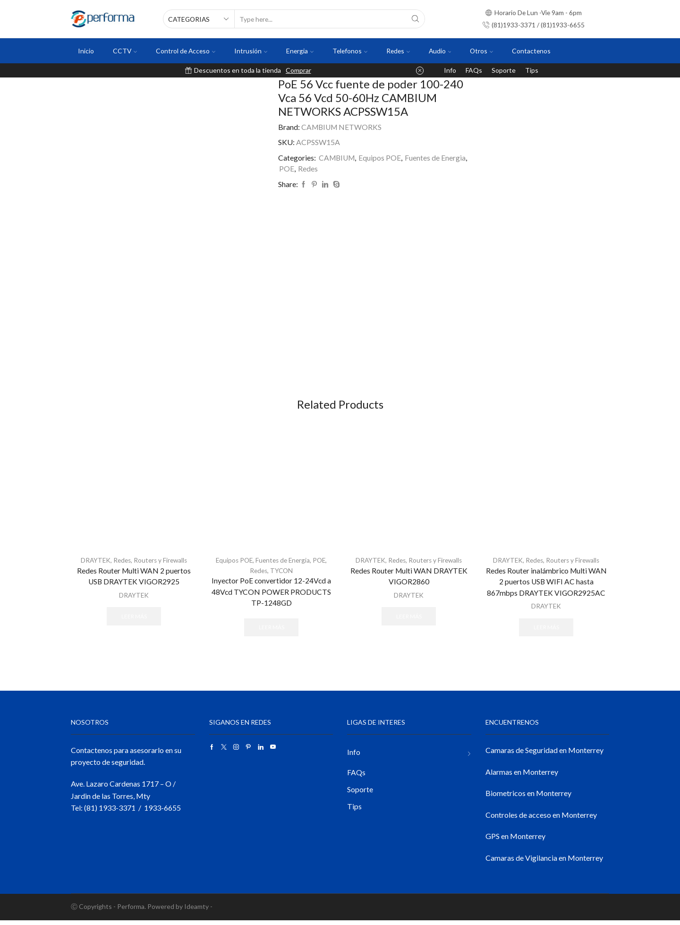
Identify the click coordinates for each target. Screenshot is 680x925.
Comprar (298, 70)
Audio (440, 51)
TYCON (282, 574)
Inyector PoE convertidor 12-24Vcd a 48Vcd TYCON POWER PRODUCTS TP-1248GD (271, 596)
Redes (398, 51)
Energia (300, 51)
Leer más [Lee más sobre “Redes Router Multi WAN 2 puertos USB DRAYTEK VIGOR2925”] (134, 620)
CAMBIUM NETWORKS (342, 126)
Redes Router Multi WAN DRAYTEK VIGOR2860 (409, 580)
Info (450, 70)
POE (286, 168)
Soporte (504, 70)
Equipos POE (381, 157)
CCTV (125, 51)
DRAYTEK (93, 564)
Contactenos (531, 51)
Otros (481, 51)
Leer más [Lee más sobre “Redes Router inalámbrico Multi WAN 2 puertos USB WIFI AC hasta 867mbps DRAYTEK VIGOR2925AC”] (546, 631)
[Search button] (416, 19)
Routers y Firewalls (161, 564)
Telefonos (349, 51)
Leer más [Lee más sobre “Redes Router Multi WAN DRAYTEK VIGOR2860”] (409, 620)
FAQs (474, 70)
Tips (531, 70)
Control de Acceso (185, 51)
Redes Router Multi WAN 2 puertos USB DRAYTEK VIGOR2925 (134, 580)
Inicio (86, 51)
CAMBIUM (338, 157)
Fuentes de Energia (437, 157)
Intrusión (250, 51)
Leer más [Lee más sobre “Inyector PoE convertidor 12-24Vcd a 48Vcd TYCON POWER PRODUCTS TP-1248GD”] (271, 631)
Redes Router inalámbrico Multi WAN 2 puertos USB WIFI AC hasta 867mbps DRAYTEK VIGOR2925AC (546, 586)
